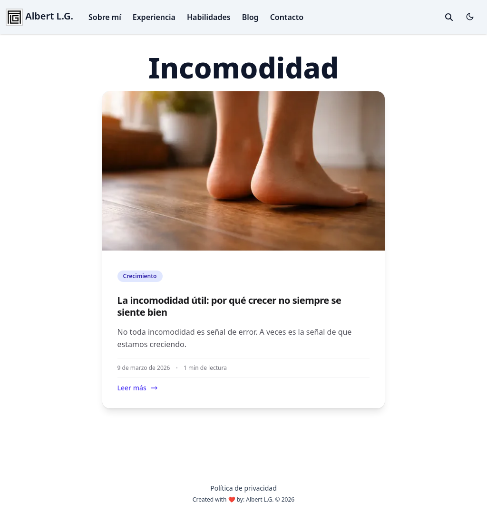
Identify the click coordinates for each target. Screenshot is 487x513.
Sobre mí (104, 17)
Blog (250, 17)
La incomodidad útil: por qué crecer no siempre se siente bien (229, 306)
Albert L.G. (39, 16)
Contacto (287, 17)
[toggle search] (448, 17)
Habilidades (209, 17)
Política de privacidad (243, 488)
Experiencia (154, 17)
